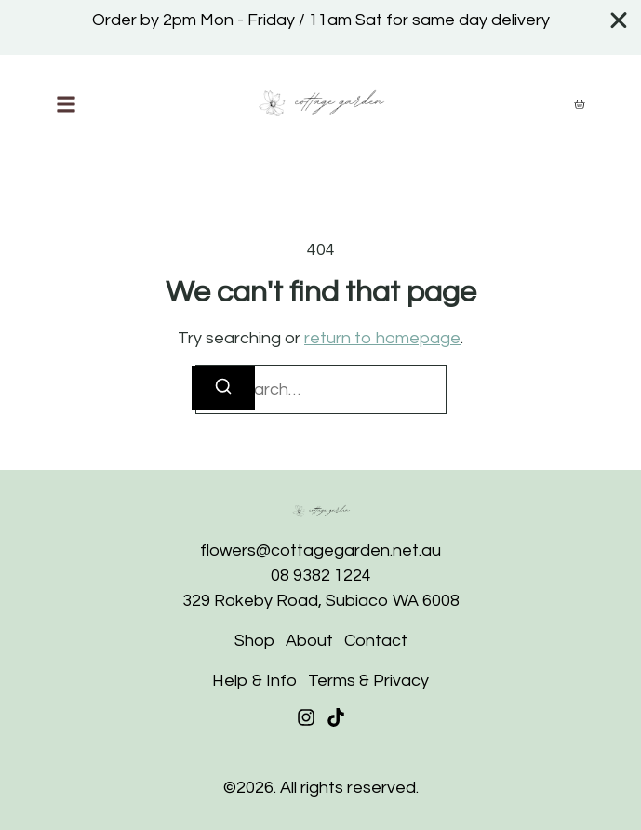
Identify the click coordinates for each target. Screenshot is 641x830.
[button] (66, 104)
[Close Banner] (620, 20)
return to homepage (382, 338)
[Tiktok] (336, 717)
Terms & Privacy (368, 680)
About (309, 640)
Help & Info (254, 680)
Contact (375, 640)
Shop (254, 640)
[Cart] (579, 104)
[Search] (223, 388)
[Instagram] (306, 717)
